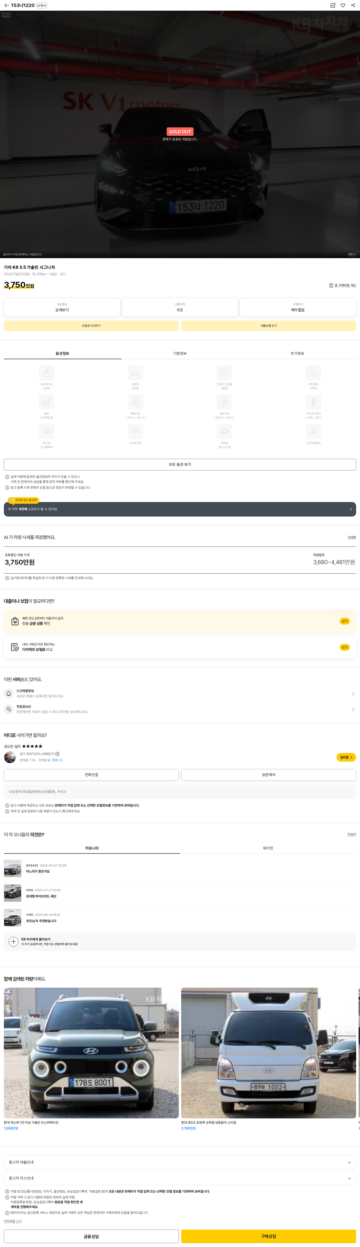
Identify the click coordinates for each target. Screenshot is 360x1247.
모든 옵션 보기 (180, 464)
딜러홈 (344, 757)
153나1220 (29, 5)
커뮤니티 (92, 848)
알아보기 (180, 621)
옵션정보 (62, 353)
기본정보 (180, 353)
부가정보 (297, 353)
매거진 (268, 848)
